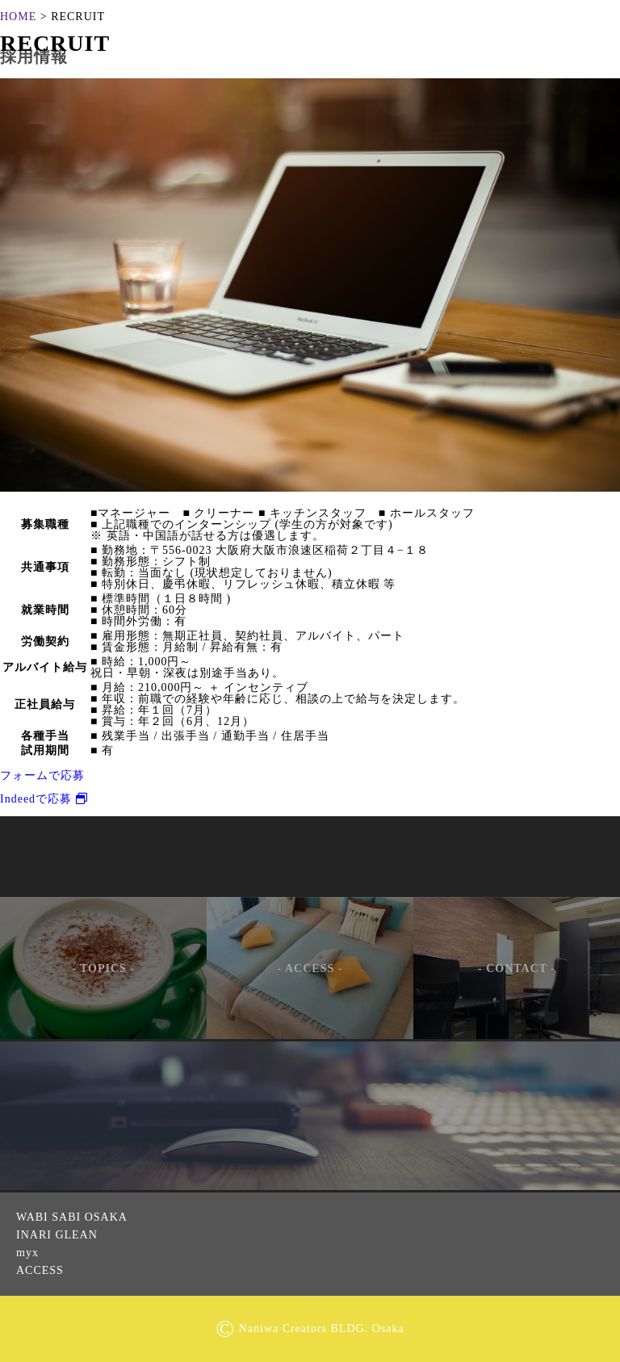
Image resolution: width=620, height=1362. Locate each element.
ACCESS (40, 1270)
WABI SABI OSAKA (72, 1217)
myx (27, 1253)
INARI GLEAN (57, 1235)
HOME (18, 16)
